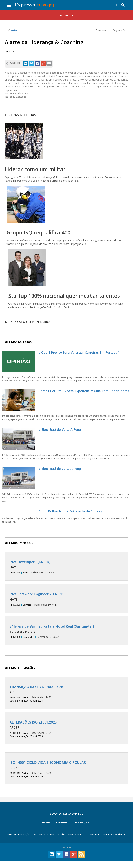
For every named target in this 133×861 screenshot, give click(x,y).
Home (46, 822)
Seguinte (119, 30)
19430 (66, 769)
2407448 (66, 567)
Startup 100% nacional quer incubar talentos (64, 295)
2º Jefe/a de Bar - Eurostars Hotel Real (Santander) (52, 626)
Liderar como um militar (35, 169)
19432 (66, 693)
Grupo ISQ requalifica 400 (38, 232)
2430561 (66, 631)
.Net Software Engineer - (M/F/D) (37, 594)
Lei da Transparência (114, 834)
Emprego (62, 822)
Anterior (101, 30)
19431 (66, 729)
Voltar (12, 30)
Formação (82, 822)
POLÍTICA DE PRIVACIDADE (70, 834)
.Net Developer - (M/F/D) (30, 562)
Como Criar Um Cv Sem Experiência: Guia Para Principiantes (83, 391)
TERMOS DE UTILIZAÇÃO (18, 834)
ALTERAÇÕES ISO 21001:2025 (33, 722)
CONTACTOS (93, 834)
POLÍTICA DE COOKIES (44, 834)
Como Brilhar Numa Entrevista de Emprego (71, 511)
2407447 (66, 599)
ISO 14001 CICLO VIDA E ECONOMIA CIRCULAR (48, 762)
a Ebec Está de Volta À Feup (59, 429)
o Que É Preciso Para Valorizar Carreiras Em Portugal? (79, 352)
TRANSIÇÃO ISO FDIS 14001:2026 (36, 686)
